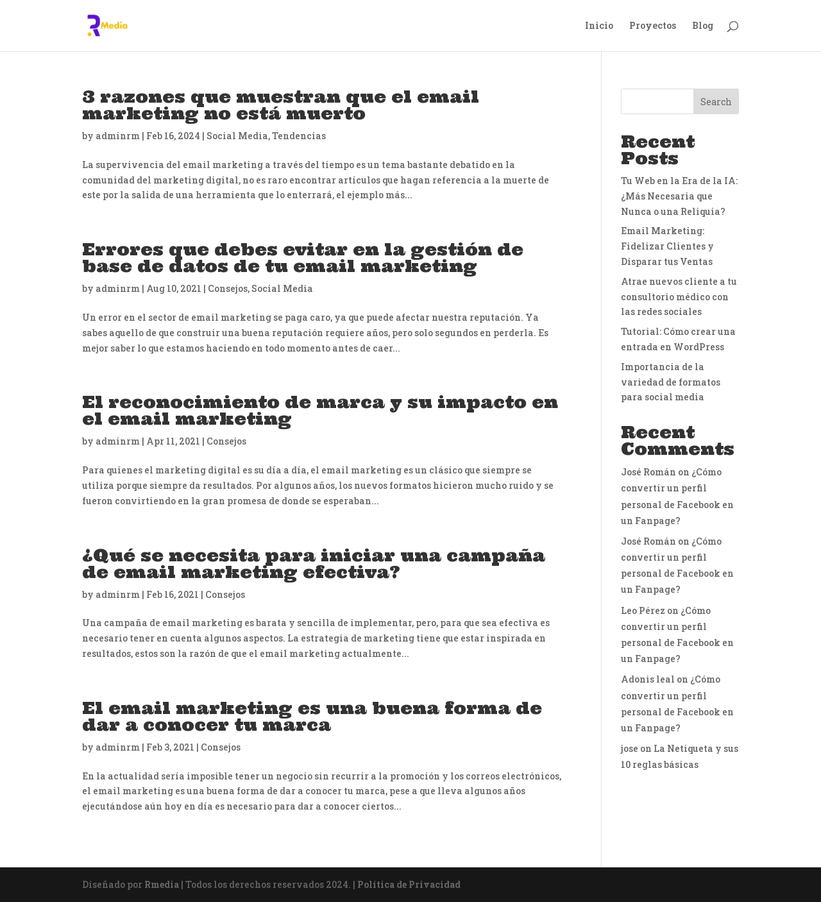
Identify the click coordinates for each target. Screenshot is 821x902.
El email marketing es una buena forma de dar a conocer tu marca (312, 716)
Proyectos (652, 26)
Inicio (599, 26)
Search (716, 102)
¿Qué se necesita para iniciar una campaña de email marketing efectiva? (313, 564)
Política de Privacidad (409, 884)
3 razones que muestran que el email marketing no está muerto (280, 105)
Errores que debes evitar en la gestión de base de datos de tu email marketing (302, 258)
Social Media (237, 136)
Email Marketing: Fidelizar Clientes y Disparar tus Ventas (667, 246)
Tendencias (299, 136)
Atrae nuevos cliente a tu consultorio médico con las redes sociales (679, 296)
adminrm (118, 136)
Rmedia (161, 884)
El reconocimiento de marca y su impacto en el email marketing (320, 410)
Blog (702, 26)
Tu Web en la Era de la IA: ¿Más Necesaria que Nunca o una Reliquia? (679, 195)
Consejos (228, 288)
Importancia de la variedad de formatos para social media (670, 382)
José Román (648, 472)
